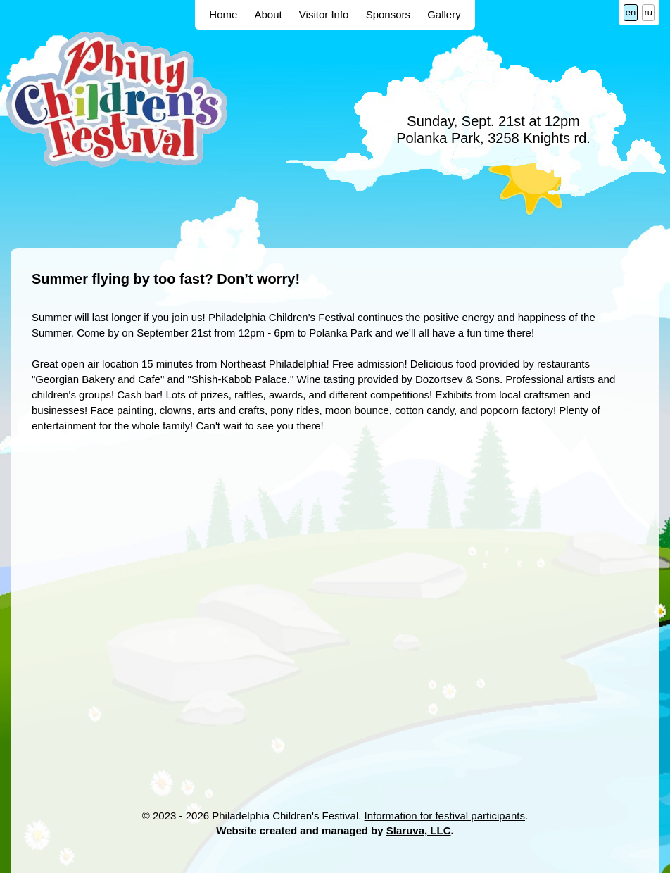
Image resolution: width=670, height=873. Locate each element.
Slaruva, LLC (418, 830)
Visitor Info (324, 14)
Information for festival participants (445, 816)
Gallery (444, 14)
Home (223, 14)
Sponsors (388, 14)
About (268, 14)
